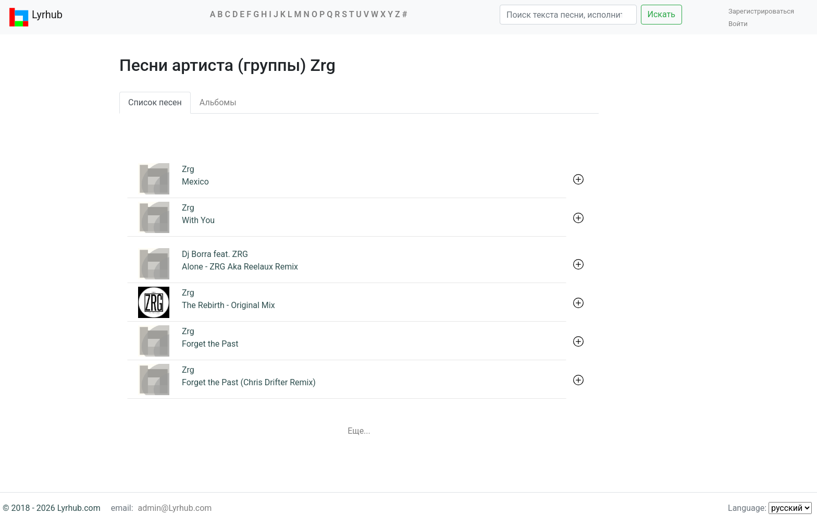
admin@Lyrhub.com (175, 508)
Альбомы (218, 102)
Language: (770, 508)
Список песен (155, 102)
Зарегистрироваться (763, 11)
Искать (661, 14)
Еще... (359, 431)
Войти (738, 24)
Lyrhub (35, 17)
